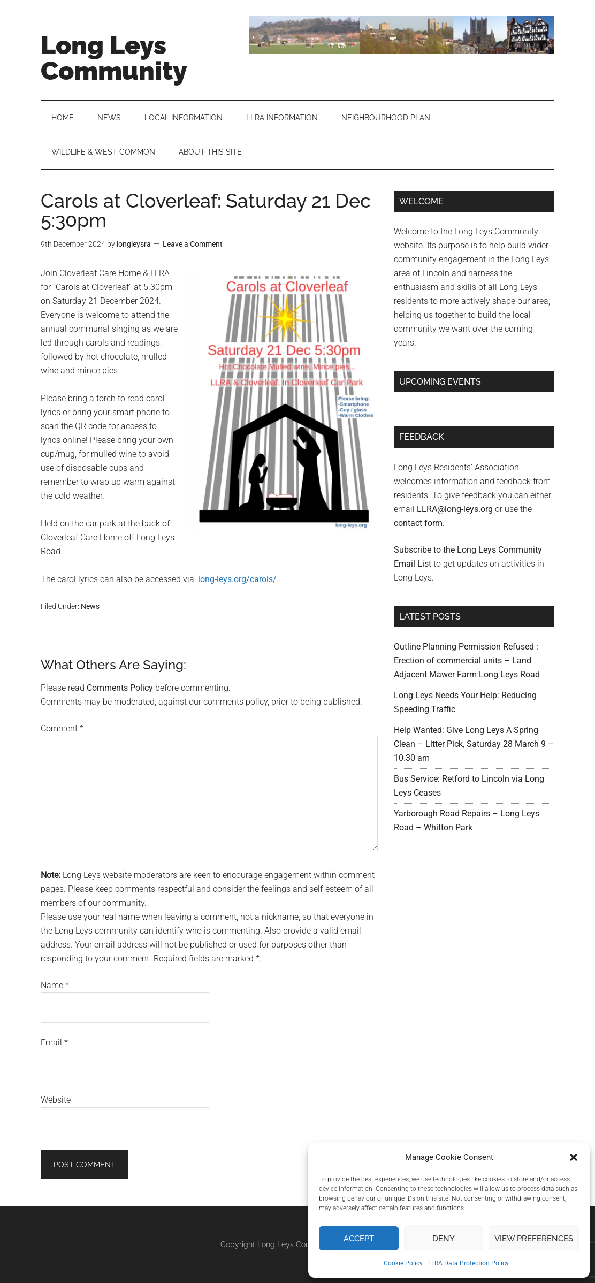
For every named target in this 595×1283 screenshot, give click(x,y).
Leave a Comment (193, 244)
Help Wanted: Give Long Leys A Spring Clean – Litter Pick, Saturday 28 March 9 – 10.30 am (474, 744)
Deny (443, 1238)
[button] (573, 1157)
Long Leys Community (114, 58)
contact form (418, 523)
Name (55, 985)
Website (56, 1100)
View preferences (533, 1238)
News (90, 606)
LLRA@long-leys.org (455, 509)
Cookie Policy (403, 1263)
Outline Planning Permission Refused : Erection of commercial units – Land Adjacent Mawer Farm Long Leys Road (467, 660)
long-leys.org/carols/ (237, 579)
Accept (359, 1238)
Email (54, 1042)
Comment (62, 728)
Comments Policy (120, 688)
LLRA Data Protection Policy (468, 1263)
